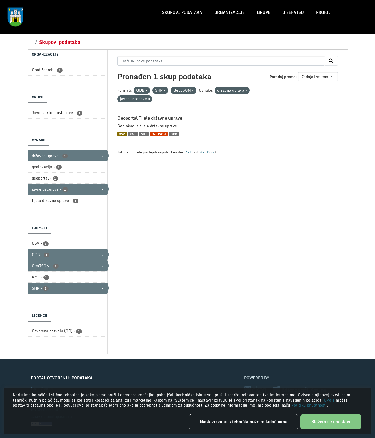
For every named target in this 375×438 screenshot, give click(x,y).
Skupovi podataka (182, 12)
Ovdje (330, 400)
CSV (122, 134)
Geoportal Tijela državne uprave (149, 118)
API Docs (207, 152)
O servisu (293, 12)
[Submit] (331, 61)
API (189, 152)
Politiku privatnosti (309, 405)
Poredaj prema (282, 77)
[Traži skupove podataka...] (220, 61)
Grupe (263, 12)
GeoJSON (159, 134)
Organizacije (229, 12)
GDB (174, 134)
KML (133, 134)
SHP (144, 134)
